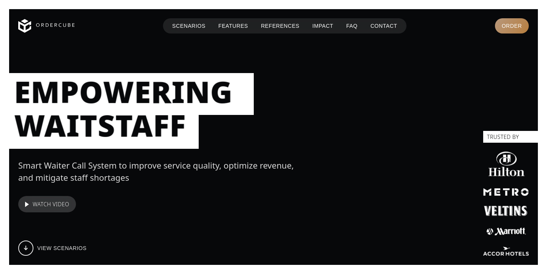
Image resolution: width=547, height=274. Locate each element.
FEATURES (233, 26)
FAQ (351, 26)
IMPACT (322, 26)
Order (512, 26)
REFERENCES (280, 26)
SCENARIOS (189, 26)
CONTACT (383, 26)
